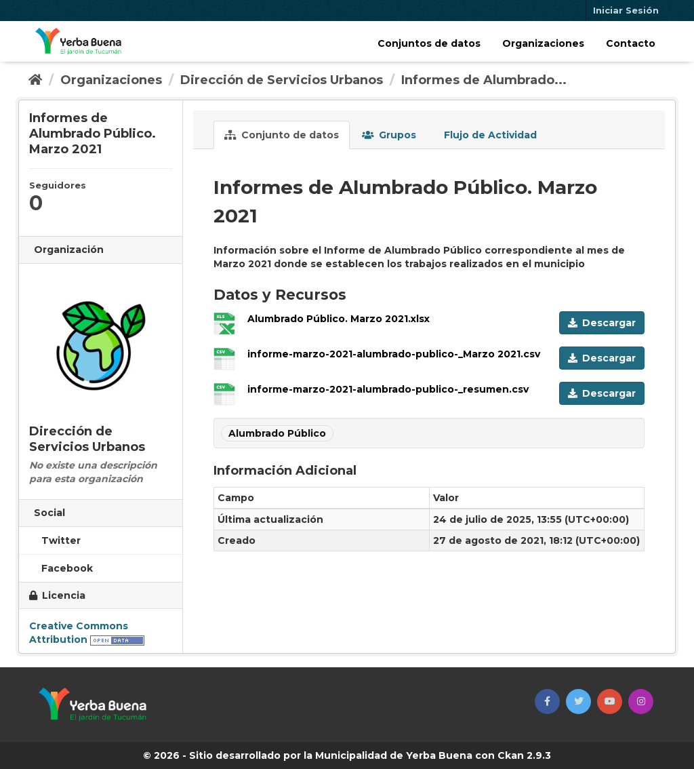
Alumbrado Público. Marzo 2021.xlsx (338, 319)
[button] (547, 701)
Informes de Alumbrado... (484, 80)
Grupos (389, 135)
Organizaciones (543, 43)
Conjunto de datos (281, 135)
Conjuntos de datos (429, 43)
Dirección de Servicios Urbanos (281, 80)
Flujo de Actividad (489, 135)
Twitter (55, 540)
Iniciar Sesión (626, 10)
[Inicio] (35, 80)
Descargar (602, 323)
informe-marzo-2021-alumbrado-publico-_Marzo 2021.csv (393, 354)
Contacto (630, 43)
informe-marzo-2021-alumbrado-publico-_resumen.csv (388, 389)
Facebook (61, 568)
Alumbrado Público (277, 433)
